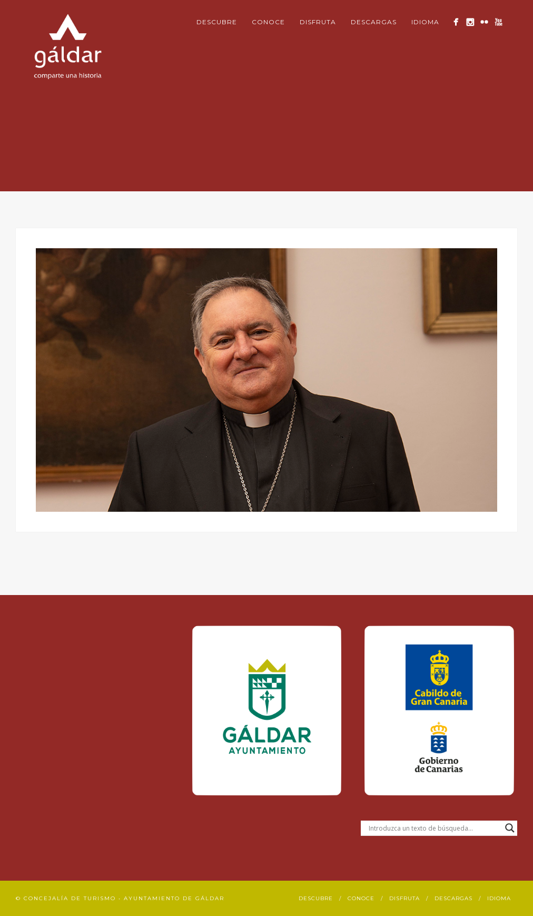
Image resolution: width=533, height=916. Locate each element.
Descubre (216, 22)
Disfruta (318, 22)
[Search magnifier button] (509, 828)
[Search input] (434, 828)
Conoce (268, 22)
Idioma (425, 22)
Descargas (374, 22)
